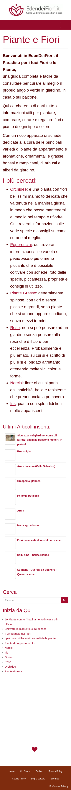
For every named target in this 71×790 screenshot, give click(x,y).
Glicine (9, 657)
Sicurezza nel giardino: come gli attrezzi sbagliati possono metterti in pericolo (39, 440)
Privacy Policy (55, 771)
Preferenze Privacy (58, 786)
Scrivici (39, 771)
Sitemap (55, 778)
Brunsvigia (24, 451)
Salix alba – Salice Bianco (33, 554)
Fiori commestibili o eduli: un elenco (39, 540)
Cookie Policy (19, 778)
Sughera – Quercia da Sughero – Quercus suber (37, 572)
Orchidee (18, 189)
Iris (13, 403)
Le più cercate (38, 778)
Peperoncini (21, 244)
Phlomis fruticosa (28, 495)
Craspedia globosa (28, 481)
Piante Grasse (23, 293)
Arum (20, 510)
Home (11, 771)
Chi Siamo (25, 771)
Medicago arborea (28, 525)
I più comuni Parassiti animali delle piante (30, 638)
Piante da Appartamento (19, 643)
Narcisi (16, 383)
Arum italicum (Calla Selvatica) (36, 466)
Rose (15, 327)
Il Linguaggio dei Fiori (18, 633)
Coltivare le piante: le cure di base (26, 628)
